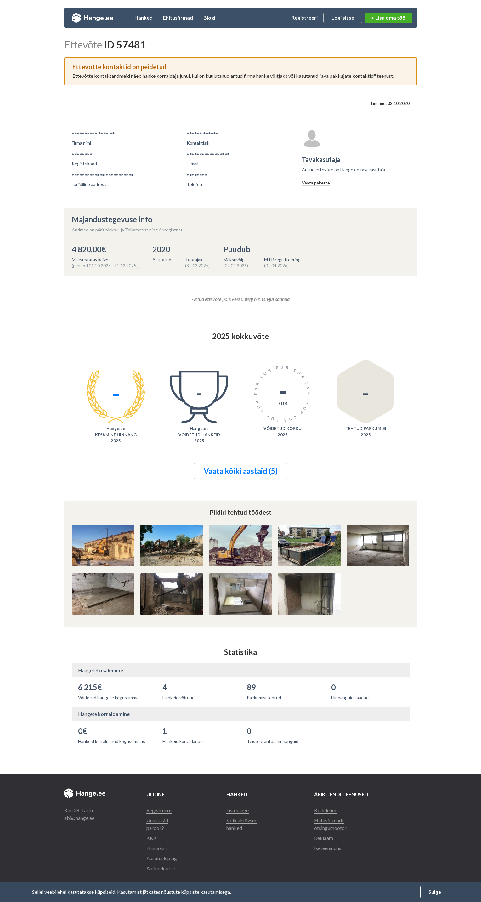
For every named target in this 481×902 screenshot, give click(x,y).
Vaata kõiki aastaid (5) (241, 470)
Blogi (209, 17)
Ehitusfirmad (178, 17)
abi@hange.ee (79, 818)
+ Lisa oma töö (388, 17)
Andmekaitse (160, 868)
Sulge (434, 892)
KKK (151, 838)
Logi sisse (342, 17)
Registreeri (304, 17)
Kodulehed (325, 810)
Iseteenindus (327, 848)
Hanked (143, 17)
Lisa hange (237, 810)
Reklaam (323, 838)
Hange (92, 18)
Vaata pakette (316, 182)
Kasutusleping (161, 858)
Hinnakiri (156, 848)
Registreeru (159, 810)
